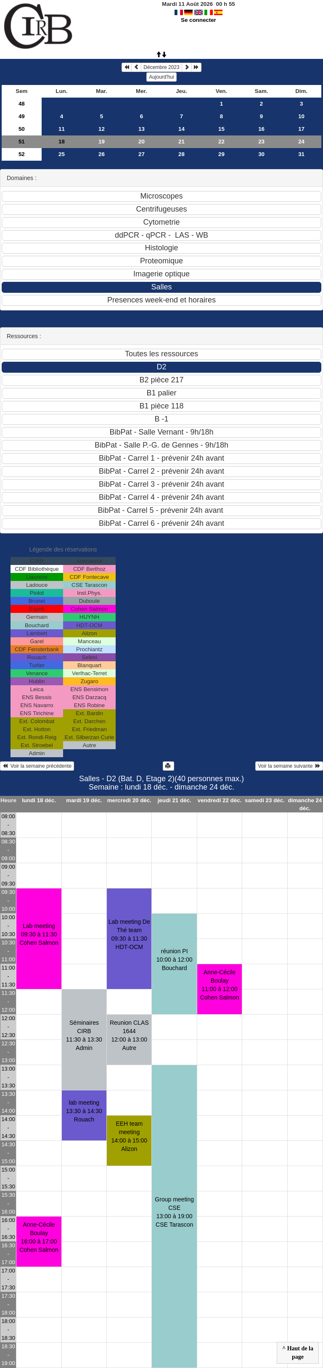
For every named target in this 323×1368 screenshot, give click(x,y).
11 (61, 129)
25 (61, 154)
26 (101, 154)
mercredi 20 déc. (129, 800)
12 (101, 129)
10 (301, 116)
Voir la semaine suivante (289, 766)
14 (181, 129)
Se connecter (198, 20)
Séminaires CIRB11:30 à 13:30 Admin (84, 1035)
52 (22, 154)
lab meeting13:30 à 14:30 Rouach (84, 1111)
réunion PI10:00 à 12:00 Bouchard (174, 959)
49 (22, 116)
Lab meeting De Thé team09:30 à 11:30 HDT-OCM (129, 934)
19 (101, 141)
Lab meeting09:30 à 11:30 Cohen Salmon (38, 934)
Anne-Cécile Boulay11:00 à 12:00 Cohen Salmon (219, 985)
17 (301, 129)
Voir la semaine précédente (37, 766)
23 (261, 141)
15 (221, 129)
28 (181, 154)
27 (141, 154)
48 (22, 104)
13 (141, 129)
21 (181, 141)
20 (141, 141)
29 (221, 154)
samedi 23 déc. (265, 800)
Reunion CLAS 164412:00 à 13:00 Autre (129, 1035)
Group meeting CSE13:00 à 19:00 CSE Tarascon (174, 1212)
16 (261, 129)
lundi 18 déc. (39, 800)
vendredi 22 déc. (219, 800)
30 (261, 154)
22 (221, 141)
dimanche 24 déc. (305, 804)
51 (22, 141)
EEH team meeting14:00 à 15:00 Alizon (129, 1136)
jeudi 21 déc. (174, 800)
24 (301, 141)
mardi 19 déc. (84, 800)
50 (22, 129)
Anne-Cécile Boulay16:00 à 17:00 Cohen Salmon (38, 1237)
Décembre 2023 (161, 67)
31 (301, 154)
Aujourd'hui (161, 77)
